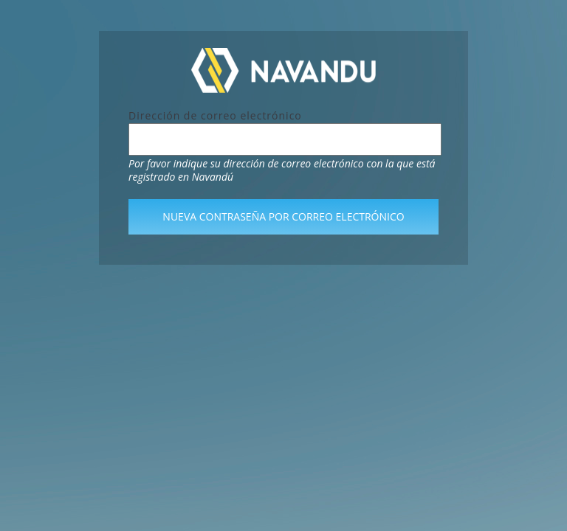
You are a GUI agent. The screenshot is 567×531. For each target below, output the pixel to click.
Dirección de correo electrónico (215, 115)
